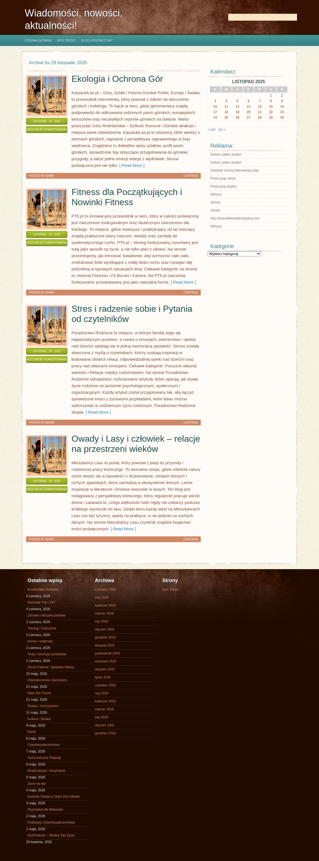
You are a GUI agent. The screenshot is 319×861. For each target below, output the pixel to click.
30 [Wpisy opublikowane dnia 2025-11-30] (282, 117)
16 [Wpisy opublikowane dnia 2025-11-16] (282, 106)
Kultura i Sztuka (39, 719)
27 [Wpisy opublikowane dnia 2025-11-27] (248, 117)
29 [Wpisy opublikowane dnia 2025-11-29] (271, 117)
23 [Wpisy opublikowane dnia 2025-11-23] (282, 112)
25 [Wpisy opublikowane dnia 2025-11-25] (226, 117)
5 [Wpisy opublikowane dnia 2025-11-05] (237, 101)
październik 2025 (107, 653)
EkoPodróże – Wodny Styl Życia (51, 835)
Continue (191, 175)
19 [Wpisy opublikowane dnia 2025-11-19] (237, 112)
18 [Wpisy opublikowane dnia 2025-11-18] (226, 112)
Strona (215, 202)
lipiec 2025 (103, 677)
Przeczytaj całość (223, 178)
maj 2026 (101, 597)
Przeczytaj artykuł (223, 186)
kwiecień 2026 (105, 605)
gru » (222, 129)
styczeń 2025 (104, 725)
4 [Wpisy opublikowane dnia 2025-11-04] (226, 101)
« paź (212, 129)
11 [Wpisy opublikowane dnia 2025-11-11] (226, 106)
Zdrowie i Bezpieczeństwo (47, 615)
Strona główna (38, 40)
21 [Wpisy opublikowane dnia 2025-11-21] (260, 112)
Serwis (215, 210)
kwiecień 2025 (105, 701)
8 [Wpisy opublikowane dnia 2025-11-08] (271, 101)
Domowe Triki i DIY (42, 602)
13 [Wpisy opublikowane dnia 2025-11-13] (248, 106)
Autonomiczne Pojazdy (44, 758)
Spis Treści (66, 40)
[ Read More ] (130, 165)
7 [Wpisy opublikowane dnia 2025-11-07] (260, 101)
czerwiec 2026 (105, 589)
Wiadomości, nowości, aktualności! (74, 19)
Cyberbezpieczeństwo (44, 745)
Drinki (32, 732)
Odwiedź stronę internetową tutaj (234, 170)
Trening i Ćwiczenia (42, 628)
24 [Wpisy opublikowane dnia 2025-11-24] (215, 117)
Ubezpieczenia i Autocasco (47, 680)
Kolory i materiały (40, 641)
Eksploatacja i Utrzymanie (46, 771)
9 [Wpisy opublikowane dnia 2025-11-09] (282, 101)
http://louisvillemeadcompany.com (235, 218)
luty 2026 (101, 621)
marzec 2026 (104, 613)
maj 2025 (101, 693)
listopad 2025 (104, 645)
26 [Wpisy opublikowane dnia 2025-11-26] (237, 117)
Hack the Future (39, 693)
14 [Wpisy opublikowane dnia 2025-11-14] (260, 106)
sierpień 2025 (105, 669)
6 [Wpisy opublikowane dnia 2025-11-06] (249, 101)
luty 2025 (101, 717)
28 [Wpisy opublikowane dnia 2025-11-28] (260, 117)
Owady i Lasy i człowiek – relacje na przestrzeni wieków (136, 444)
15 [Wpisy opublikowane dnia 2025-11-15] (271, 106)
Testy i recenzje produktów (47, 654)
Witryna (216, 194)
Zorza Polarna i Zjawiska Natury (51, 667)
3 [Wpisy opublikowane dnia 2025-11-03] (215, 101)
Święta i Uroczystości (43, 706)
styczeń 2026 (104, 629)
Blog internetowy (97, 40)
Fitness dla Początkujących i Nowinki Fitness (127, 197)
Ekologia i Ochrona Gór (117, 79)
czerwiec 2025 (105, 685)
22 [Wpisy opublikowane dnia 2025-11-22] (271, 112)
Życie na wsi (37, 784)
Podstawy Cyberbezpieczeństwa (51, 822)
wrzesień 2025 (105, 661)
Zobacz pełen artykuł (225, 154)
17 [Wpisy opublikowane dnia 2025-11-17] (215, 112)
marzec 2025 (104, 709)
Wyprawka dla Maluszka (45, 809)
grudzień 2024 (105, 733)
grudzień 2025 (105, 637)
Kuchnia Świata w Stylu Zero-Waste (54, 796)
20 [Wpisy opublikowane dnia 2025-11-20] (248, 112)
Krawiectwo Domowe (43, 589)
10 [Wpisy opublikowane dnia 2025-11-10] (215, 106)
